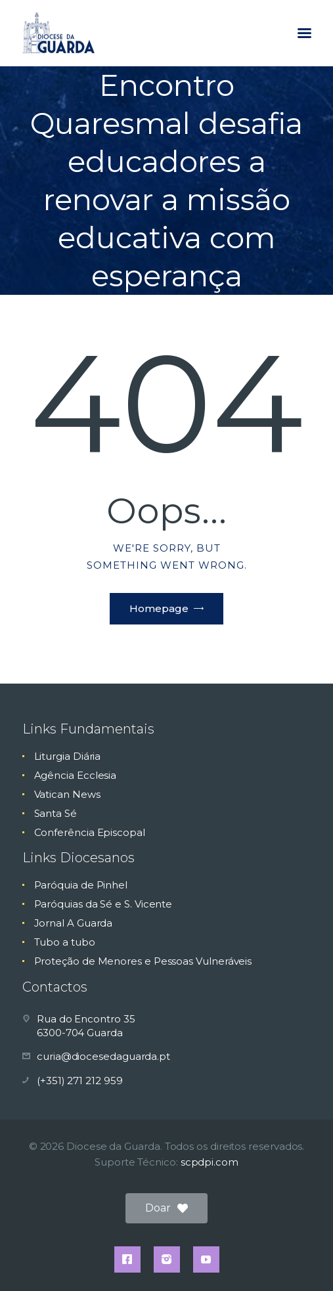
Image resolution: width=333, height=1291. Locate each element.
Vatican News (67, 794)
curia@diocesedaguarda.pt (103, 1056)
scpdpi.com (209, 1162)
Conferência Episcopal (89, 832)
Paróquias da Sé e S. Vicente (103, 904)
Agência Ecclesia (75, 775)
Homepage (159, 608)
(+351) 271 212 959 (80, 1080)
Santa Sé (55, 813)
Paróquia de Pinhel (81, 885)
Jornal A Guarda (73, 923)
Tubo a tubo (64, 942)
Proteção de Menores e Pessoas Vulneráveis (143, 961)
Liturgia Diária (67, 756)
